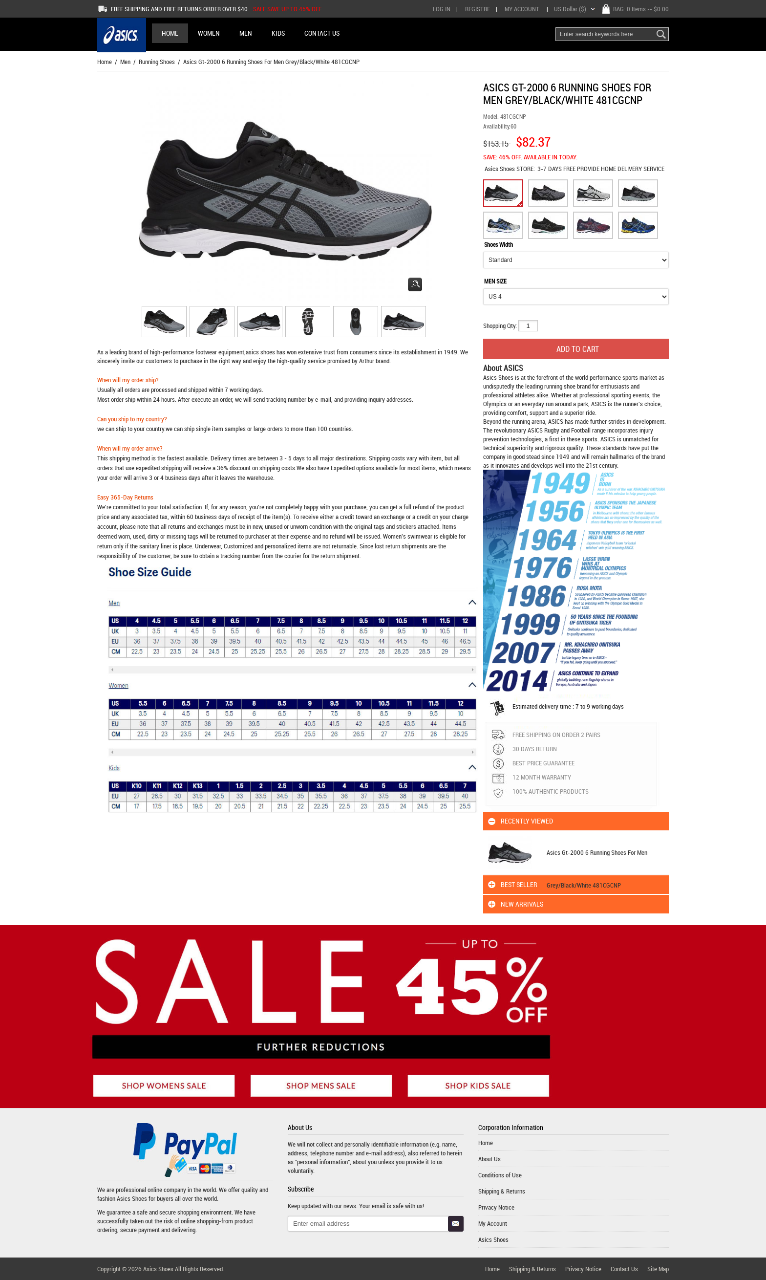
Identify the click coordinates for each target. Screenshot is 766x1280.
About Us (489, 1158)
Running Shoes (157, 61)
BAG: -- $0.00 (641, 8)
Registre (477, 8)
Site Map (658, 1268)
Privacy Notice (496, 1207)
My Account (522, 8)
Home (170, 33)
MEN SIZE (495, 281)
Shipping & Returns (501, 1191)
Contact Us (624, 1268)
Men (125, 61)
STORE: (510, 168)
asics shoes (260, 351)
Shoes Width (498, 244)
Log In (441, 8)
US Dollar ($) (570, 8)
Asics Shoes (500, 168)
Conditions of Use (500, 1175)
